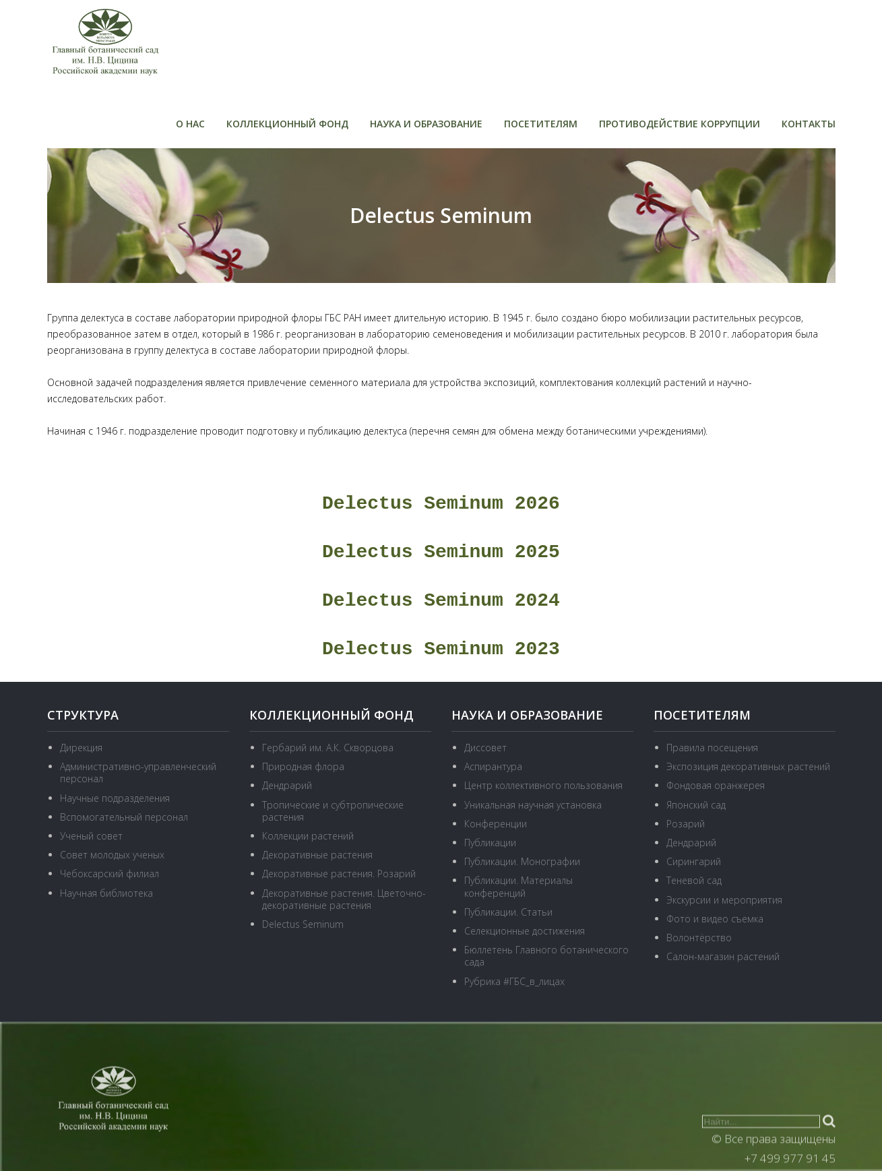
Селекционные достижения (524, 930)
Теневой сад (694, 880)
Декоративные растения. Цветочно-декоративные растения (344, 899)
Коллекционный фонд (287, 123)
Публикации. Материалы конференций (518, 886)
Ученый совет (91, 835)
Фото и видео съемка (714, 918)
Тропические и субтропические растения (333, 810)
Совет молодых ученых (112, 854)
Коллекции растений (308, 835)
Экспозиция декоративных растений (748, 766)
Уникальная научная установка (533, 804)
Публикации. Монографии (522, 861)
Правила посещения (712, 747)
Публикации (490, 842)
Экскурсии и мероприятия (724, 899)
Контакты (809, 123)
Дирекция (81, 747)
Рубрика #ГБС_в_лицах (514, 981)
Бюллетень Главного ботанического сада (546, 955)
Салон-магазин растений (723, 956)
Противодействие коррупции (679, 123)
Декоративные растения (317, 854)
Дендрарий (287, 785)
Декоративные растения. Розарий (339, 873)
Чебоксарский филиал (109, 873)
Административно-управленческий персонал (138, 772)
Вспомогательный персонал (124, 817)
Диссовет (485, 747)
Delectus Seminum (303, 924)
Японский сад (696, 804)
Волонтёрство (699, 937)
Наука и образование (426, 123)
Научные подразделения (115, 798)
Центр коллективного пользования (543, 785)
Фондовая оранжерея (715, 785)
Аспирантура (493, 766)
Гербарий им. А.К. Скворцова (327, 747)
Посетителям (540, 123)
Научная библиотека (106, 893)
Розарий (685, 823)
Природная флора (303, 766)
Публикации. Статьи (508, 912)
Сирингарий (693, 861)
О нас (190, 123)
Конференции (495, 823)
